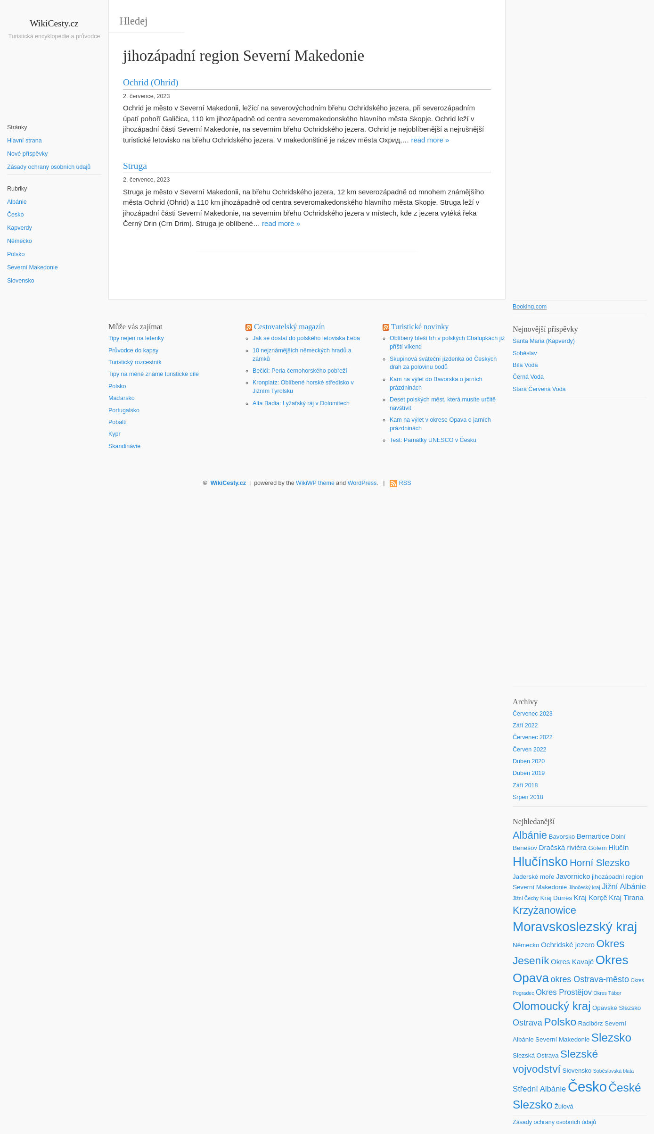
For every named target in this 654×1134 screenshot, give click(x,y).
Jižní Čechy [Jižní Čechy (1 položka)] (526, 898)
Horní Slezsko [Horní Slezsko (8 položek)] (600, 862)
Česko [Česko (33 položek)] (587, 1086)
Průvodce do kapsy (133, 350)
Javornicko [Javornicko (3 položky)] (573, 876)
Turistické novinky (420, 327)
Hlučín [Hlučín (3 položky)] (618, 847)
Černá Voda (528, 377)
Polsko (16, 254)
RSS (405, 483)
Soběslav (525, 353)
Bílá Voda (525, 365)
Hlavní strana (24, 140)
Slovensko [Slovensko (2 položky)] (576, 1070)
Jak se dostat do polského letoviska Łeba (306, 338)
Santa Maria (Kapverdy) (544, 341)
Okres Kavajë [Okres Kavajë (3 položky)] (572, 962)
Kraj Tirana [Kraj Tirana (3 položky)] (626, 897)
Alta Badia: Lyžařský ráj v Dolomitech (301, 403)
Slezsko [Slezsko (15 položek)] (611, 1037)
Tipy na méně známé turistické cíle (153, 374)
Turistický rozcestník (135, 362)
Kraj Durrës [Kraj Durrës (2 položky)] (556, 897)
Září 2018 (525, 785)
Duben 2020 (529, 761)
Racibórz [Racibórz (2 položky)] (590, 1023)
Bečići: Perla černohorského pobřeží (300, 370)
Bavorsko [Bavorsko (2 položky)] (561, 836)
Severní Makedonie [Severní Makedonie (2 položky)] (562, 1039)
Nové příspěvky (27, 153)
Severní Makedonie (32, 267)
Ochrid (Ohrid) (151, 82)
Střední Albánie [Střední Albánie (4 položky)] (539, 1088)
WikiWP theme (315, 483)
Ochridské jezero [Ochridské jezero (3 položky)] (568, 945)
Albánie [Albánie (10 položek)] (530, 835)
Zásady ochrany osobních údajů (48, 167)
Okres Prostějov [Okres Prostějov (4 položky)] (564, 992)
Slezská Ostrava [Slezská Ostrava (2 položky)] (535, 1055)
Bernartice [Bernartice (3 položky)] (593, 836)
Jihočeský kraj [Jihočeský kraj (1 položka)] (584, 887)
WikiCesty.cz (54, 23)
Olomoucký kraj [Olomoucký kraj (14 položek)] (551, 1006)
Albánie (17, 202)
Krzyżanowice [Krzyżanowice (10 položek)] (544, 910)
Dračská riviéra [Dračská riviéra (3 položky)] (563, 847)
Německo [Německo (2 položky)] (526, 945)
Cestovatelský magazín (289, 327)
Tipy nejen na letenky (136, 338)
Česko (15, 214)
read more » (430, 140)
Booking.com (530, 306)
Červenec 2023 (533, 713)
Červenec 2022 (533, 737)
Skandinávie (124, 446)
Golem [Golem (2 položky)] (597, 847)
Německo (19, 241)
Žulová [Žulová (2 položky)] (564, 1106)
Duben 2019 (529, 773)
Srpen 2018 (528, 797)
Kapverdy (19, 228)
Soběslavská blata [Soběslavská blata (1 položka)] (613, 1071)
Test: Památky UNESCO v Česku (433, 440)
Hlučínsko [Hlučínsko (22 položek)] (540, 862)
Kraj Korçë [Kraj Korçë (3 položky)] (590, 897)
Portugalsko (123, 410)
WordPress (362, 483)
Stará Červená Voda (539, 389)
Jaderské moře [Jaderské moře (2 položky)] (533, 876)
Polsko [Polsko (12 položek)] (560, 1022)
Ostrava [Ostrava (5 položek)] (527, 1022)
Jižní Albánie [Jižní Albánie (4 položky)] (624, 886)
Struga (135, 166)
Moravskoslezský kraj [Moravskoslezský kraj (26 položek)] (575, 926)
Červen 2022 (530, 749)
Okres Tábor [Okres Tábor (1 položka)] (607, 993)
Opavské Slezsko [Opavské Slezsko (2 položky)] (616, 1007)
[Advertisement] (54, 457)
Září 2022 (525, 725)
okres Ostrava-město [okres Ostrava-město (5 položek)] (589, 979)
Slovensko (20, 280)
